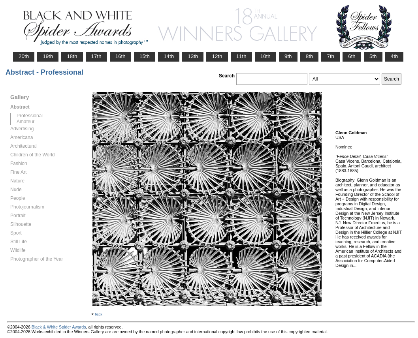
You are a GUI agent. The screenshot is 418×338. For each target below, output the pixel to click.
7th (330, 56)
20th (23, 56)
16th (120, 56)
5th (373, 56)
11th (241, 56)
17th (96, 56)
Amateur (25, 121)
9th (288, 56)
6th (352, 56)
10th (265, 56)
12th (216, 56)
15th (144, 56)
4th (394, 56)
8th (309, 56)
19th (47, 56)
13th (192, 56)
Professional (30, 115)
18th (71, 56)
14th (168, 56)
